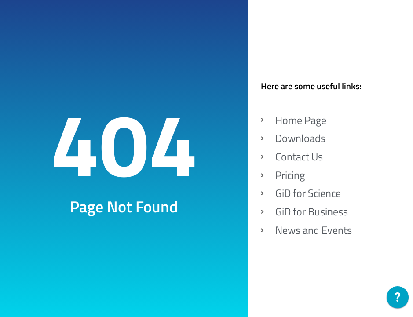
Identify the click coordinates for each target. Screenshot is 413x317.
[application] (397, 299)
